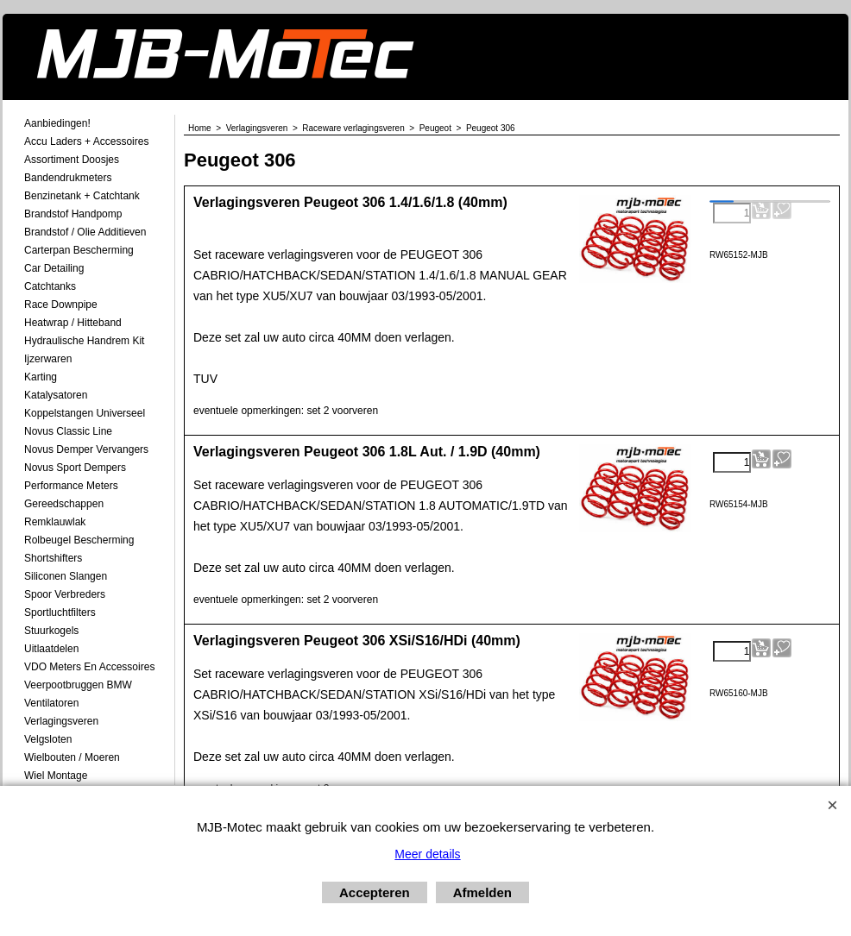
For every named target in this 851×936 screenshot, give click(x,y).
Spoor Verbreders (64, 594)
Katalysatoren (55, 395)
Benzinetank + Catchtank (82, 196)
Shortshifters (53, 558)
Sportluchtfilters (60, 612)
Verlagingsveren (61, 721)
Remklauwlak (54, 522)
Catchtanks (50, 286)
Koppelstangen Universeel (84, 413)
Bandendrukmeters (67, 178)
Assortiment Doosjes (71, 160)
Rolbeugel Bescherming (79, 540)
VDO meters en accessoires (89, 667)
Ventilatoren (51, 703)
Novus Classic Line (68, 431)
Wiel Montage (55, 776)
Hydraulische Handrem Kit (84, 341)
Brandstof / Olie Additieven (85, 232)
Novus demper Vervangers (86, 449)
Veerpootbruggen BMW (78, 685)
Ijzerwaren (48, 359)
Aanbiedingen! (57, 123)
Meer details (427, 854)
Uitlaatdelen (51, 649)
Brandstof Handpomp (73, 214)
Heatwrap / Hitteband (73, 323)
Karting (40, 377)
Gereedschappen (64, 504)
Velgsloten (48, 739)
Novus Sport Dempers (75, 468)
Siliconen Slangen (65, 576)
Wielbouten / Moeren (72, 757)
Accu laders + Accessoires (86, 141)
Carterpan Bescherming (79, 250)
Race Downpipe (61, 304)
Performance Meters (71, 486)
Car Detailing (54, 268)
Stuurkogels (51, 631)
